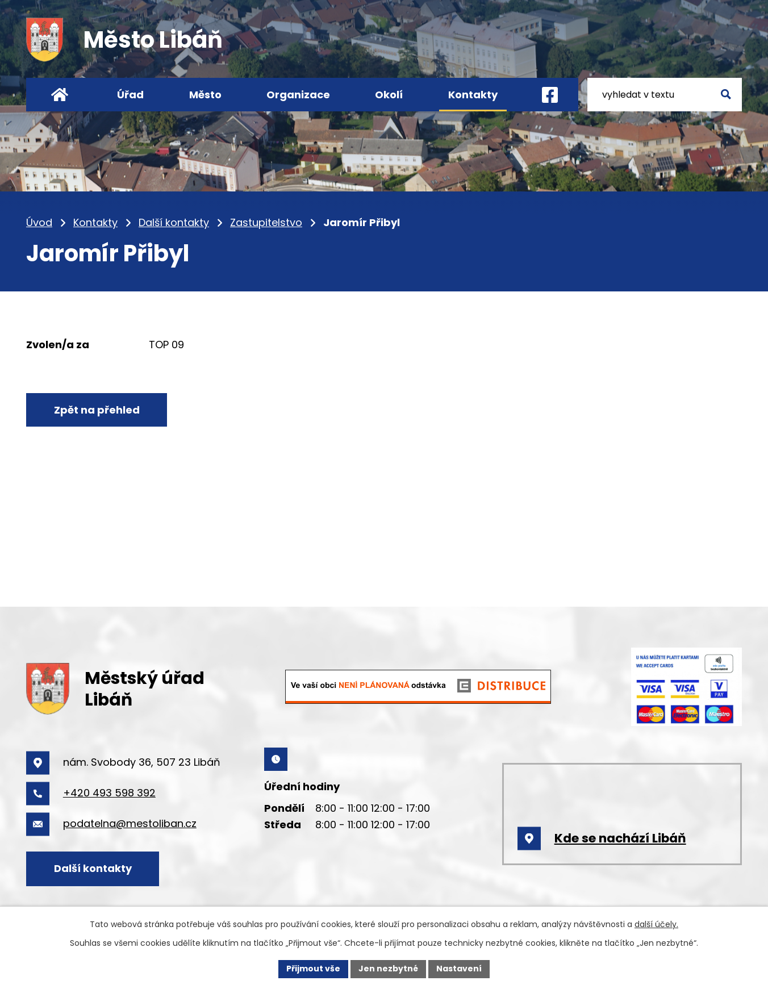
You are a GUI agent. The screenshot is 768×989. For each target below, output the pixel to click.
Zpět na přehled (97, 410)
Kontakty (95, 222)
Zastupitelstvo (266, 222)
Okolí (389, 94)
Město (205, 94)
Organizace (298, 94)
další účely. (656, 924)
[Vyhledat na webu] (664, 94)
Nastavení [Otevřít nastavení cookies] (459, 968)
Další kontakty (174, 222)
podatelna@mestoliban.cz (130, 823)
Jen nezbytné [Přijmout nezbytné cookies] (388, 968)
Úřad (130, 94)
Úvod (39, 222)
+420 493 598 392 (109, 793)
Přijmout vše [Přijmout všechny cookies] (313, 968)
